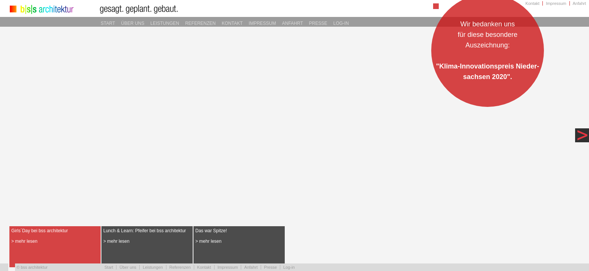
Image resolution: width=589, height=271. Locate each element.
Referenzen (200, 23)
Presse (318, 23)
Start (108, 23)
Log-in (341, 23)
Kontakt (532, 3)
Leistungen (164, 23)
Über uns (132, 23)
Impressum (556, 3)
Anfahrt (579, 3)
